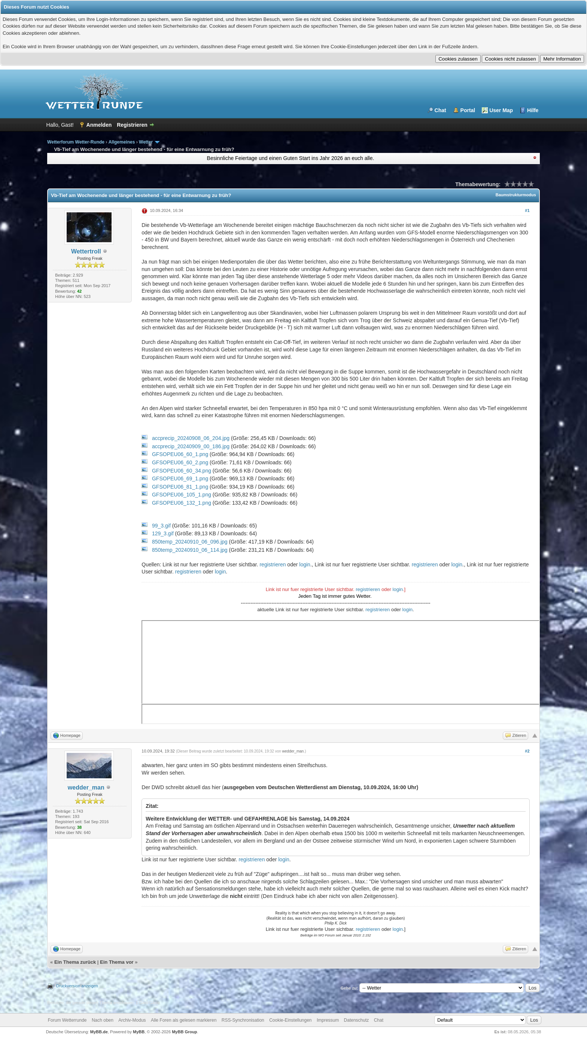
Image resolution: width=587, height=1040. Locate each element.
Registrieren (132, 125)
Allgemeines (122, 142)
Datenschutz (356, 1020)
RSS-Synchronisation (243, 1020)
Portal (467, 110)
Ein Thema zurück (75, 962)
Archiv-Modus (132, 1020)
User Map (501, 110)
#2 (527, 751)
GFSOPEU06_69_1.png (180, 478)
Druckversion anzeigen (77, 986)
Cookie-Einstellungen (290, 1020)
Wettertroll (86, 251)
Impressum (328, 1020)
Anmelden (99, 125)
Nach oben (102, 1020)
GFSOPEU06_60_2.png (180, 462)
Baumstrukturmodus (516, 195)
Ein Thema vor (117, 962)
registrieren (272, 564)
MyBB (139, 1032)
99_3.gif (161, 526)
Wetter (146, 142)
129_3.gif (163, 533)
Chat (440, 110)
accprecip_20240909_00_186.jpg (190, 446)
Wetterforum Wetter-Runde (75, 142)
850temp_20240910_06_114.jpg (190, 550)
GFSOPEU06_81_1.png (180, 487)
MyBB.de (99, 1032)
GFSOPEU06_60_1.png (180, 454)
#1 (527, 210)
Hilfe (532, 110)
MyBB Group (184, 1032)
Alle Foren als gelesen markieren (183, 1020)
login (304, 564)
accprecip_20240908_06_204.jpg (190, 438)
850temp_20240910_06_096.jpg (190, 542)
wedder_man (86, 787)
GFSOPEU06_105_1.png (181, 495)
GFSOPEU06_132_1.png (181, 503)
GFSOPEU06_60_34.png (181, 471)
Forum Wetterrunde (67, 1020)
